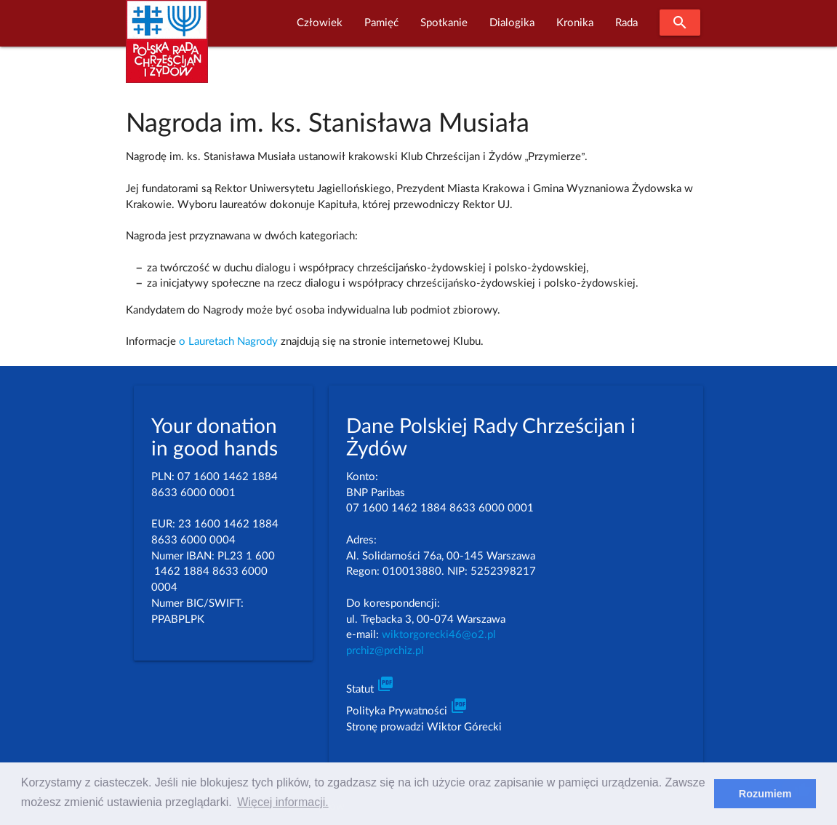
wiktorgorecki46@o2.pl (439, 634)
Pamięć (381, 22)
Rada (626, 22)
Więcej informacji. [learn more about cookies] (282, 802)
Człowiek (320, 22)
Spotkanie (444, 22)
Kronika (574, 22)
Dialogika (511, 22)
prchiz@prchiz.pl (385, 650)
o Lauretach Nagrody (228, 341)
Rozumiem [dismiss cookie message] (765, 794)
